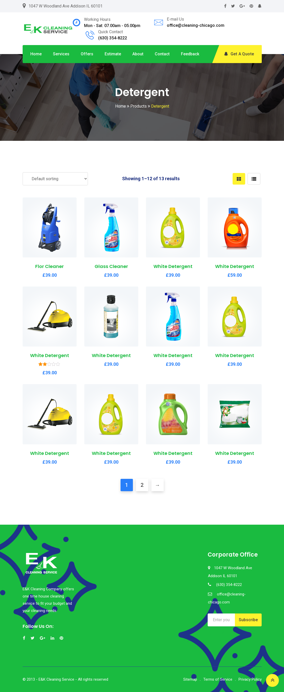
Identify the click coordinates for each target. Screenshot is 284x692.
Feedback (190, 53)
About (137, 53)
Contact (162, 53)
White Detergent (173, 266)
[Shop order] (55, 178)
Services (61, 53)
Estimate (113, 53)
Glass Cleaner (111, 266)
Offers (87, 53)
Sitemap (190, 679)
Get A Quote (239, 53)
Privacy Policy (250, 679)
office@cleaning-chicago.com (195, 25)
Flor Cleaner (49, 266)
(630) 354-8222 (112, 38)
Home (36, 53)
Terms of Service (217, 679)
